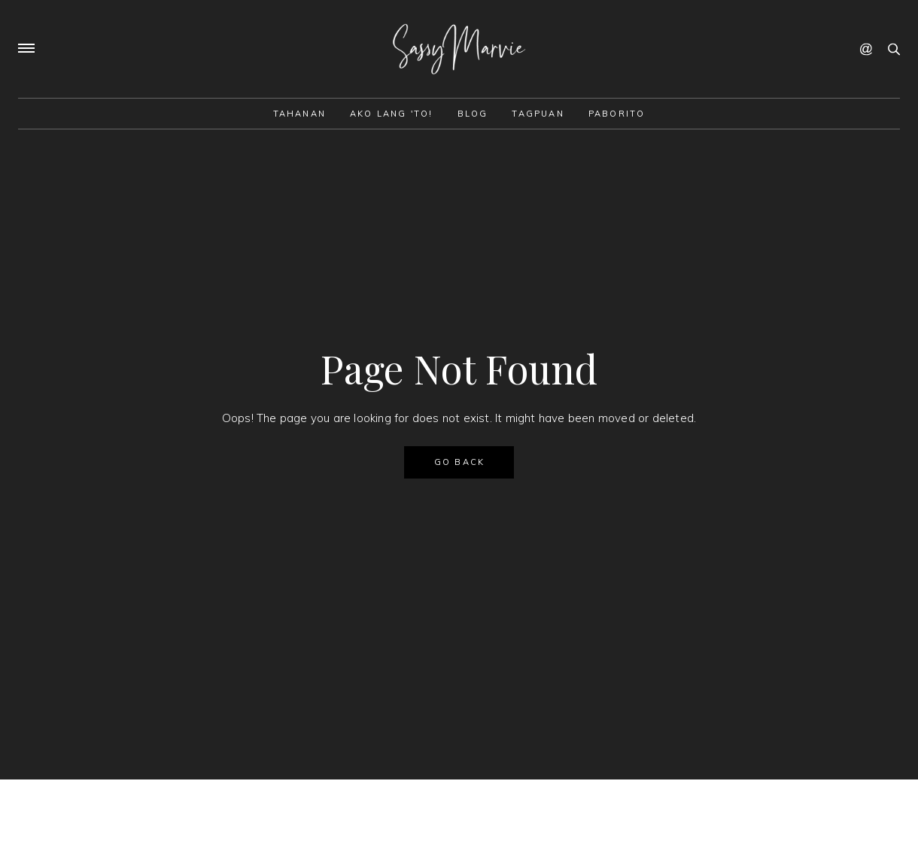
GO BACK (459, 462)
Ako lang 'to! (391, 113)
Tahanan (299, 113)
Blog (472, 113)
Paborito (617, 113)
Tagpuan (538, 113)
